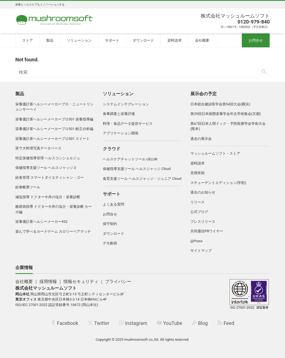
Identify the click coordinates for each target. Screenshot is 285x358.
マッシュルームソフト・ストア (215, 153)
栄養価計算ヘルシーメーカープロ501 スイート (52, 139)
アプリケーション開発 (120, 133)
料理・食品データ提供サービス (128, 124)
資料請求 (174, 40)
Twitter (98, 323)
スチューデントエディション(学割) (218, 183)
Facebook (64, 323)
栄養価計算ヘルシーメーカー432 (41, 222)
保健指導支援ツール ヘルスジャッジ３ (46, 168)
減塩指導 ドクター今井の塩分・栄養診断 (47, 197)
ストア (27, 40)
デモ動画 (110, 243)
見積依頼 (197, 173)
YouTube (169, 323)
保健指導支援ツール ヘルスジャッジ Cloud (137, 169)
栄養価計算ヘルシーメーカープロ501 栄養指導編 (54, 119)
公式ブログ (199, 212)
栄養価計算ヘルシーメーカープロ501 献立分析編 (54, 129)
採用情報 (48, 281)
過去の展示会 (201, 139)
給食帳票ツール (27, 187)
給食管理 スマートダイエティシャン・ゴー (49, 177)
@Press (196, 241)
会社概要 (202, 40)
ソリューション (79, 40)
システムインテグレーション (126, 104)
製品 (49, 40)
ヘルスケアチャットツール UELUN (130, 159)
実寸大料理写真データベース (38, 148)
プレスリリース (202, 222)
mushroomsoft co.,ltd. (141, 339)
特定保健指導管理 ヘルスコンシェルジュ (47, 158)
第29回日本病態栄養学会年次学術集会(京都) (225, 114)
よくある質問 (113, 204)
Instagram (133, 323)
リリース (197, 202)
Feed (225, 323)
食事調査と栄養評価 (119, 114)
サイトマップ (201, 251)
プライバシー (118, 281)
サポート (112, 40)
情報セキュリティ (80, 281)
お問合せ (256, 40)
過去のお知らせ (202, 192)
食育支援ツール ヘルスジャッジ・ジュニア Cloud (142, 179)
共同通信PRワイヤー (206, 231)
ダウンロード (143, 40)
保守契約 (110, 224)
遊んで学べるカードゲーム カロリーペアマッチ (53, 231)
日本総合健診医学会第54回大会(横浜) (220, 104)
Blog (200, 323)
